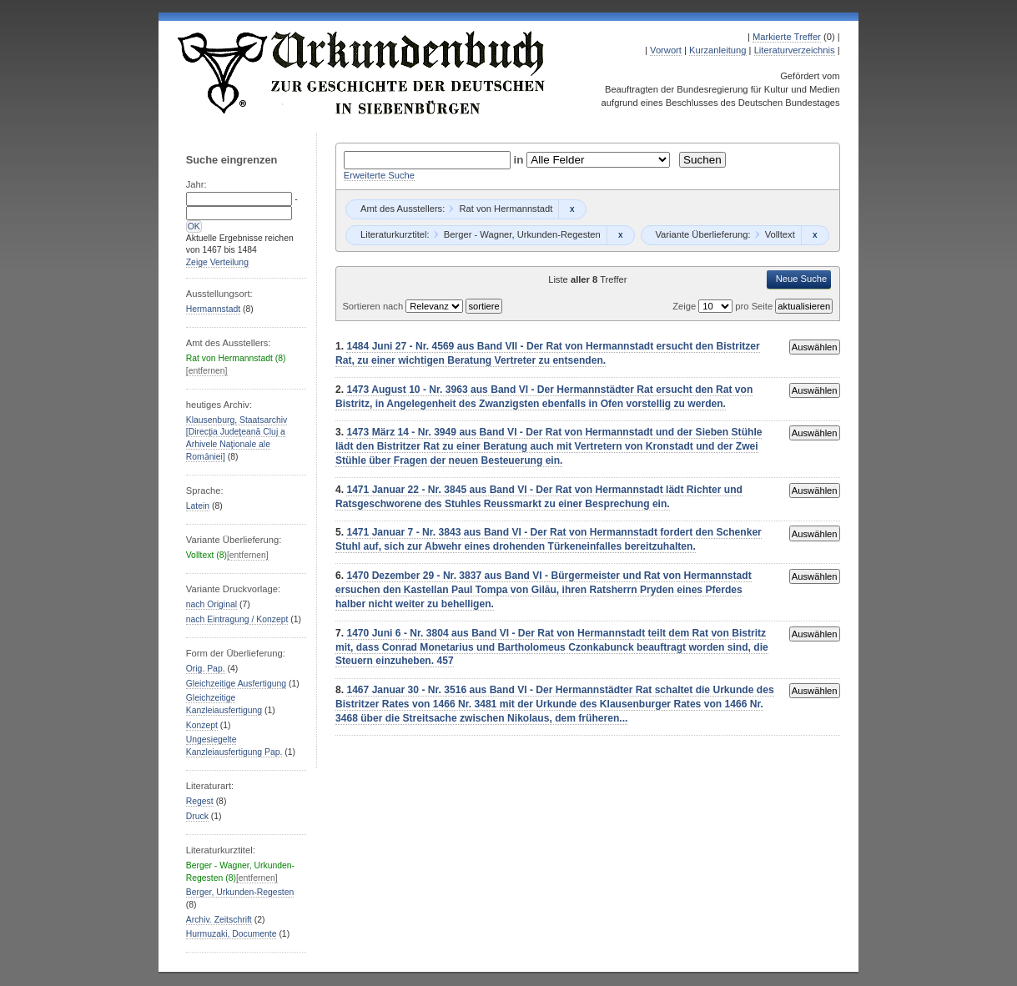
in (520, 159)
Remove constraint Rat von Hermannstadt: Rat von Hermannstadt (572, 209)
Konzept (202, 725)
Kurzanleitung (717, 50)
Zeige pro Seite (723, 306)
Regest (200, 801)
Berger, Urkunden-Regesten (240, 892)
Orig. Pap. (205, 668)
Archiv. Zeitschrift (219, 919)
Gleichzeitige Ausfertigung (236, 683)
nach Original (211, 604)
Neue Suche (802, 279)
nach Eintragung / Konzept (237, 619)
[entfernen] (207, 370)
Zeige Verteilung (217, 262)
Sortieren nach (373, 306)
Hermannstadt (213, 309)
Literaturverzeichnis (794, 50)
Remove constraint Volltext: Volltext (814, 235)
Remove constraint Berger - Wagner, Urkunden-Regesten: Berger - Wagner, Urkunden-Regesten (620, 235)
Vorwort (666, 50)
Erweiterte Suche (379, 175)
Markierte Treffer (787, 37)
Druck (197, 816)
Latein (197, 506)
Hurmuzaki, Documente (231, 933)
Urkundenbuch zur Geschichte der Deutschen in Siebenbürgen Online (362, 72)
